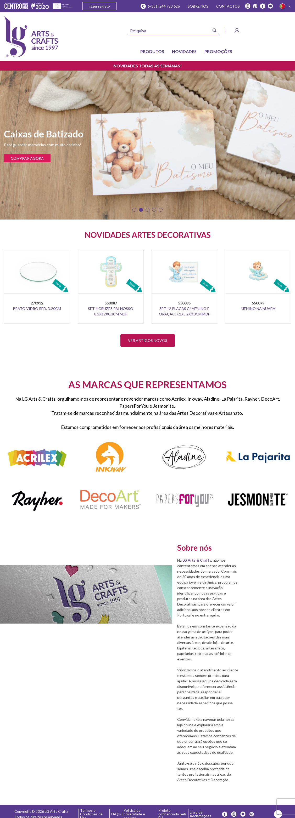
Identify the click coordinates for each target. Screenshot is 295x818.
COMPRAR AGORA (27, 158)
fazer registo (99, 6)
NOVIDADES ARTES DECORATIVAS (148, 234)
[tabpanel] (147, 145)
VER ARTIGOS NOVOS (147, 340)
